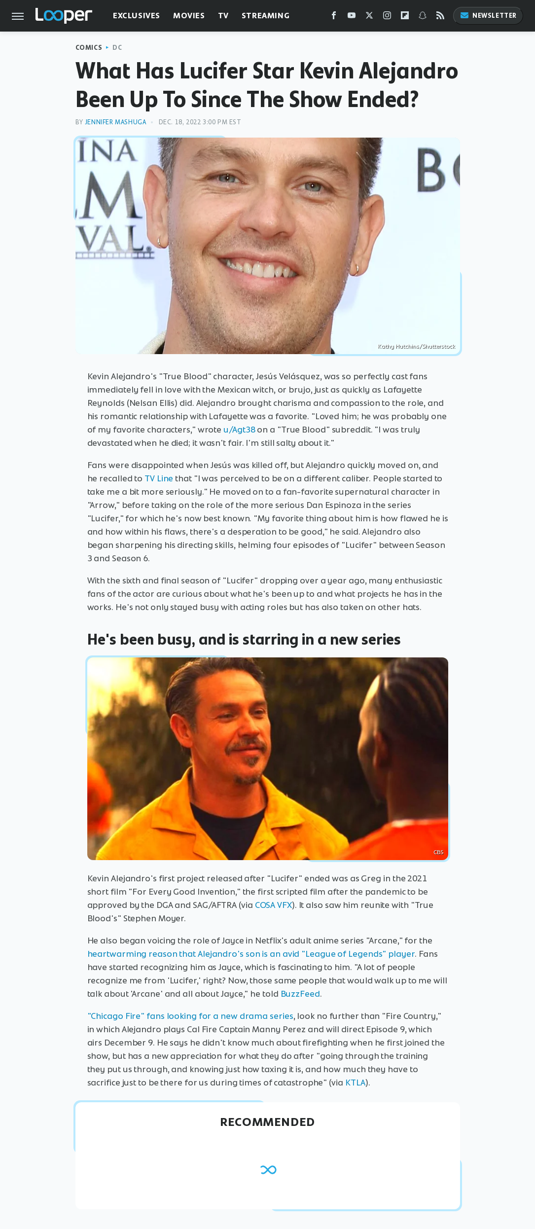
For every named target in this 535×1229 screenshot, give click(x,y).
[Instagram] (387, 17)
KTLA (355, 1082)
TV (223, 15)
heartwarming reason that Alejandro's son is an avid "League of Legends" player (251, 954)
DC (117, 47)
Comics (89, 47)
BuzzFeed (300, 994)
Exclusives (136, 15)
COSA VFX (273, 905)
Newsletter (488, 15)
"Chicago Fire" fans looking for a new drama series (190, 1016)
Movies (189, 15)
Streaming (265, 15)
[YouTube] (352, 17)
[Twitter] (369, 17)
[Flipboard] (405, 17)
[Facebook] (334, 17)
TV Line (158, 478)
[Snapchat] (423, 17)
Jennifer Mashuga (115, 122)
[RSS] (440, 17)
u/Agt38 (239, 429)
